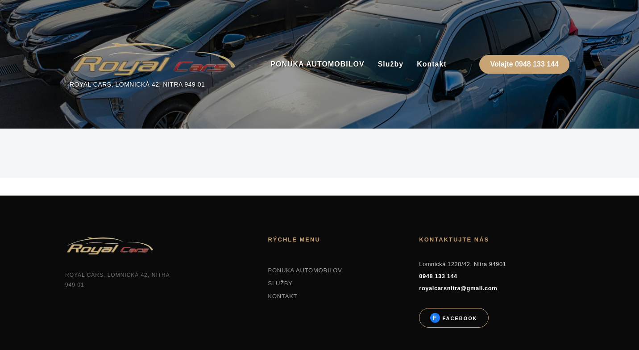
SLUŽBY (280, 283)
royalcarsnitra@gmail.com (458, 288)
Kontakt (432, 64)
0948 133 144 (438, 276)
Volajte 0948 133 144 (524, 64)
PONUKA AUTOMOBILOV (317, 64)
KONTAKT (282, 296)
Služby (391, 64)
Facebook (458, 318)
